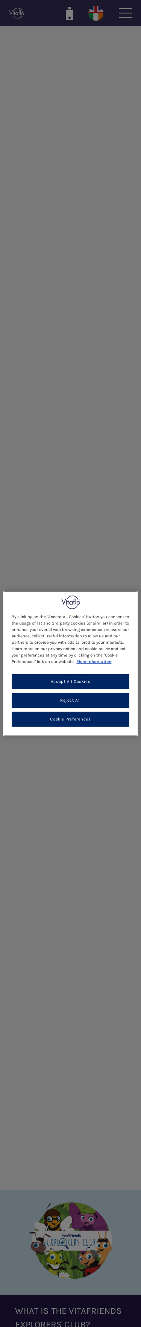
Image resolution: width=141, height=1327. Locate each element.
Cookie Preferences (70, 719)
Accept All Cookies (70, 681)
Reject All (70, 700)
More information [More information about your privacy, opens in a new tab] (93, 661)
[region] (70, 663)
